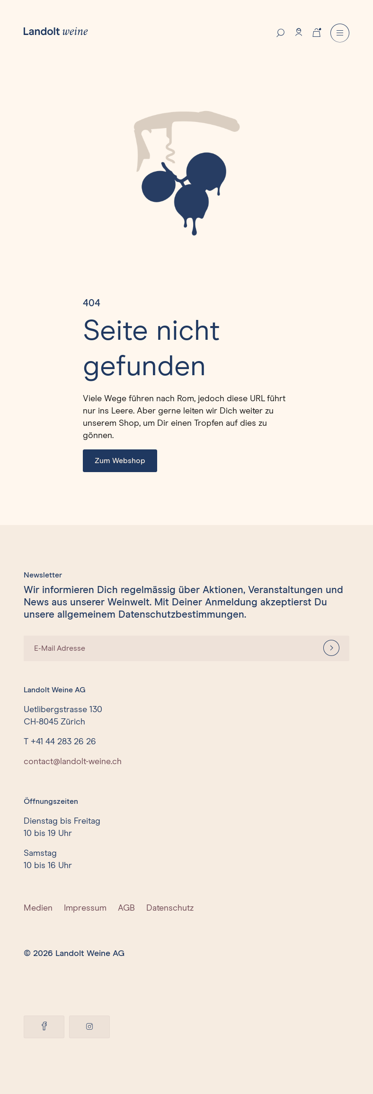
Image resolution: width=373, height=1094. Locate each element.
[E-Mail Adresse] (168, 648)
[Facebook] (44, 1027)
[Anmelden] (331, 648)
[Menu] (339, 33)
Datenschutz (170, 908)
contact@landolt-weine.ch (73, 762)
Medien (38, 908)
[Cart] (317, 32)
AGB (126, 908)
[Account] (299, 32)
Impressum (85, 908)
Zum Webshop (120, 461)
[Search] (281, 32)
